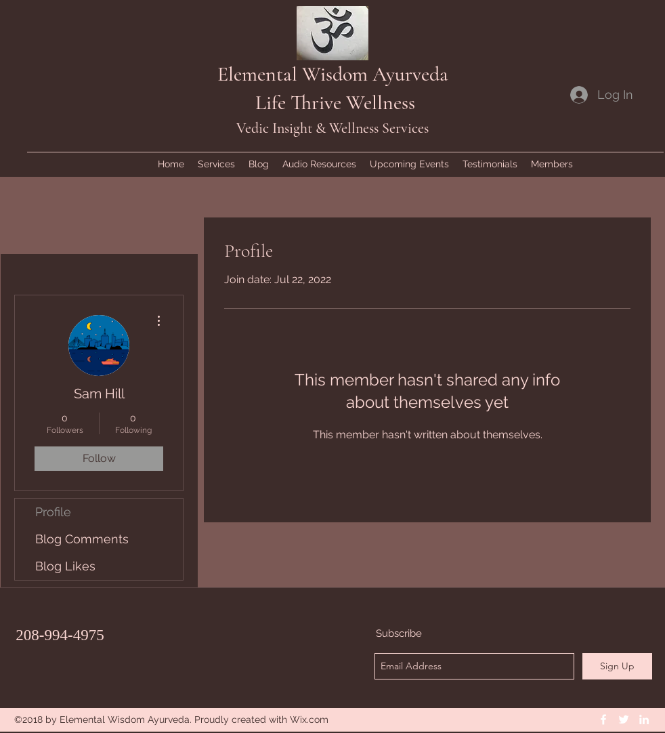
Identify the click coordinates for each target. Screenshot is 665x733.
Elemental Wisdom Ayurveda (332, 74)
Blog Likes (65, 566)
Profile (53, 512)
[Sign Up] (617, 666)
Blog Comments (82, 539)
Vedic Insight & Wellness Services (332, 128)
